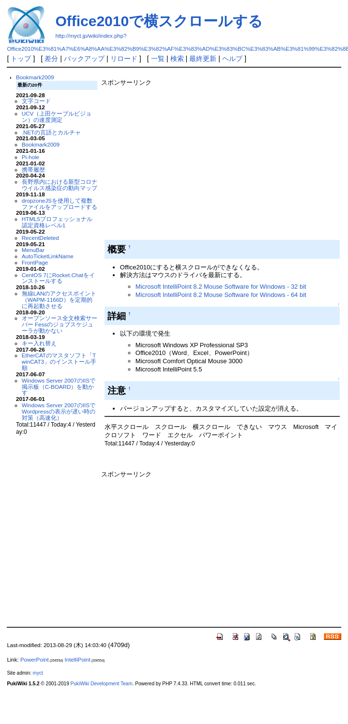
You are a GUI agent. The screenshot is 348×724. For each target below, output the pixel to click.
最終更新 (202, 58)
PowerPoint (34, 660)
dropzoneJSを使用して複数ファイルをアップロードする (59, 203)
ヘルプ (232, 58)
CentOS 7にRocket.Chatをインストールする (58, 278)
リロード (123, 58)
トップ (21, 58)
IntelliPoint (78, 660)
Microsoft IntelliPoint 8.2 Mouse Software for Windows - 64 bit (221, 294)
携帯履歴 (33, 169)
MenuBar (33, 250)
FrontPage (35, 262)
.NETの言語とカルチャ (51, 132)
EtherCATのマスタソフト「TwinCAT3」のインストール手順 (59, 361)
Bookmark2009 (35, 77)
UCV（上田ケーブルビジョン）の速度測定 (57, 116)
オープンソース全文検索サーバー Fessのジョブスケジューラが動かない (59, 324)
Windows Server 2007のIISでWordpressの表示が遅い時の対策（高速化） (58, 411)
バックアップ (84, 58)
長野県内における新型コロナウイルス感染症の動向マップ (59, 184)
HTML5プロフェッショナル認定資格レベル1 (57, 222)
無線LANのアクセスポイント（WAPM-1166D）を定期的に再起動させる (59, 299)
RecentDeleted (40, 238)
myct (38, 673)
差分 (51, 58)
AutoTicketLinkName (48, 256)
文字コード (36, 101)
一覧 (158, 58)
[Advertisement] (192, 161)
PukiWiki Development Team (102, 683)
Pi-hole (30, 157)
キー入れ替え (39, 343)
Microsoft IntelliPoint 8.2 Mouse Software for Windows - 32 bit (221, 286)
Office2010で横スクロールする (159, 21)
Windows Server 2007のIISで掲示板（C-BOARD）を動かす (58, 386)
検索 (177, 58)
